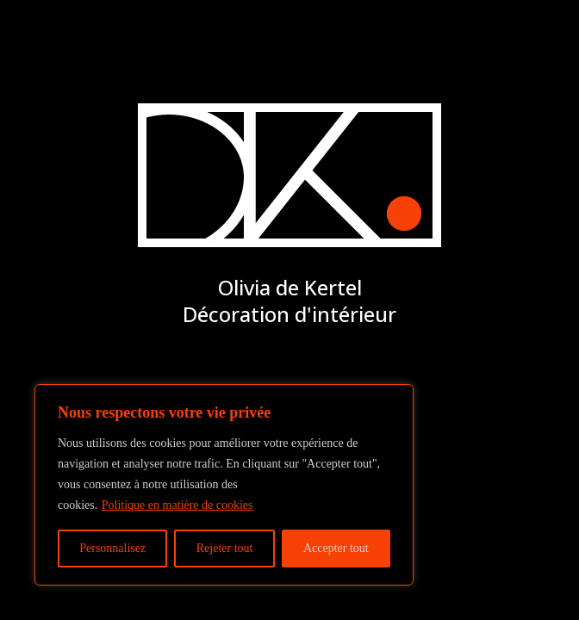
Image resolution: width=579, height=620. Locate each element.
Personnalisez (112, 548)
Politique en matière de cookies (177, 505)
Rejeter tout (224, 548)
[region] (224, 485)
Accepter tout (336, 548)
